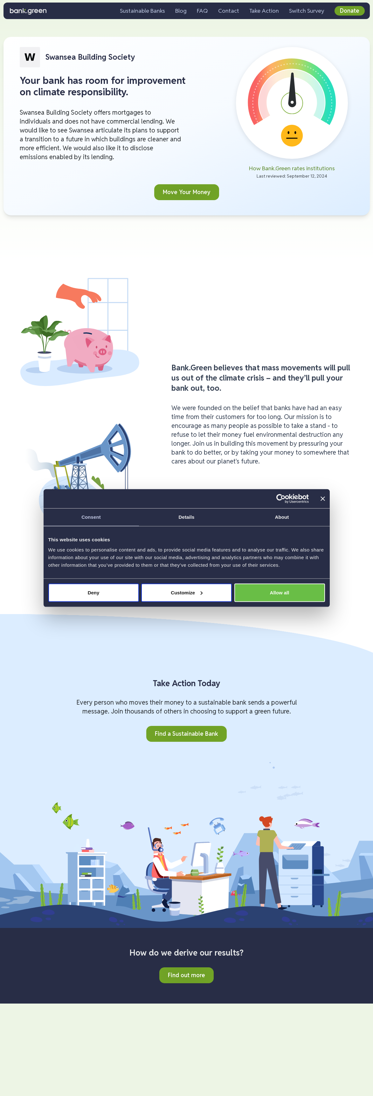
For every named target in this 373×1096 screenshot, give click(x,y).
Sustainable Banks (142, 10)
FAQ (202, 10)
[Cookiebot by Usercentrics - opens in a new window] (281, 499)
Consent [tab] (91, 517)
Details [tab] (187, 517)
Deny (94, 592)
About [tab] (282, 517)
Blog (181, 10)
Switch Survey (306, 10)
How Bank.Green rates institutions (292, 168)
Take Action (264, 10)
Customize (187, 592)
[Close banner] (323, 499)
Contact (228, 10)
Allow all (279, 592)
